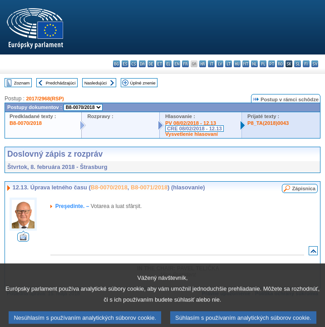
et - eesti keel (159, 63)
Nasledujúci (95, 82)
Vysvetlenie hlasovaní (191, 134)
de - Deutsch (151, 63)
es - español (125, 63)
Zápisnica (303, 188)
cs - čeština (133, 63)
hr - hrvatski (202, 63)
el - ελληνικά (168, 63)
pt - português (271, 63)
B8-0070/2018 (26, 123)
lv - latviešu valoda (220, 63)
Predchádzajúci (61, 82)
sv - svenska (314, 63)
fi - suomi (306, 63)
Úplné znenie (143, 82)
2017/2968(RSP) (45, 98)
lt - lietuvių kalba (228, 63)
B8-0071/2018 (149, 187)
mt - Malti (245, 63)
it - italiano (211, 63)
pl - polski (263, 63)
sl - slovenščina (297, 63)
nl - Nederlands (254, 63)
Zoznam (22, 82)
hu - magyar (237, 63)
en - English (176, 63)
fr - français (185, 63)
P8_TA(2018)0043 (268, 123)
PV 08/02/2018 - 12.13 (190, 123)
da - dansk (142, 63)
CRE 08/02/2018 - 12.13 (194, 128)
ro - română (280, 63)
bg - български (116, 63)
